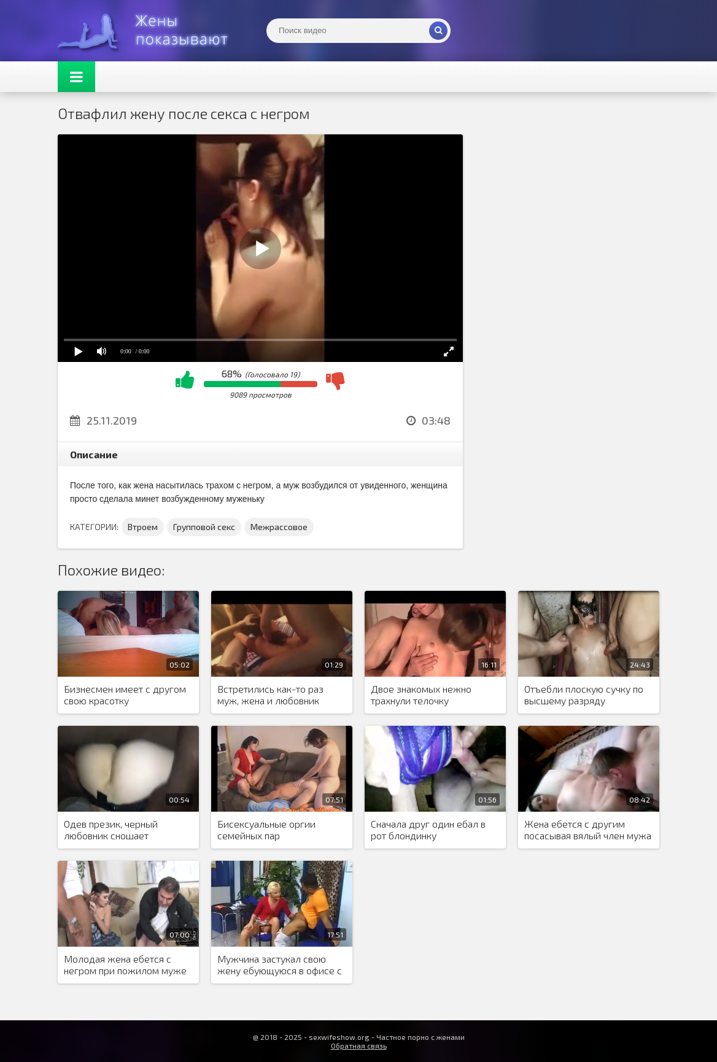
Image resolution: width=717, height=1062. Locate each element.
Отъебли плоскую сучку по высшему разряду (583, 694)
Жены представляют (150, 30)
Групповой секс (204, 526)
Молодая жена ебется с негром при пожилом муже (125, 964)
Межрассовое (279, 526)
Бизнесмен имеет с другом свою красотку (125, 694)
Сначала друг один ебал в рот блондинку (428, 829)
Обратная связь (359, 1045)
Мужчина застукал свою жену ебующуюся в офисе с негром (279, 965)
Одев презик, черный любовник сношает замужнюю (111, 830)
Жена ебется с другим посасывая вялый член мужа (587, 829)
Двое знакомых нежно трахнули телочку (421, 694)
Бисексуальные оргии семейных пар (266, 829)
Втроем (143, 526)
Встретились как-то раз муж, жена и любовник (270, 694)
